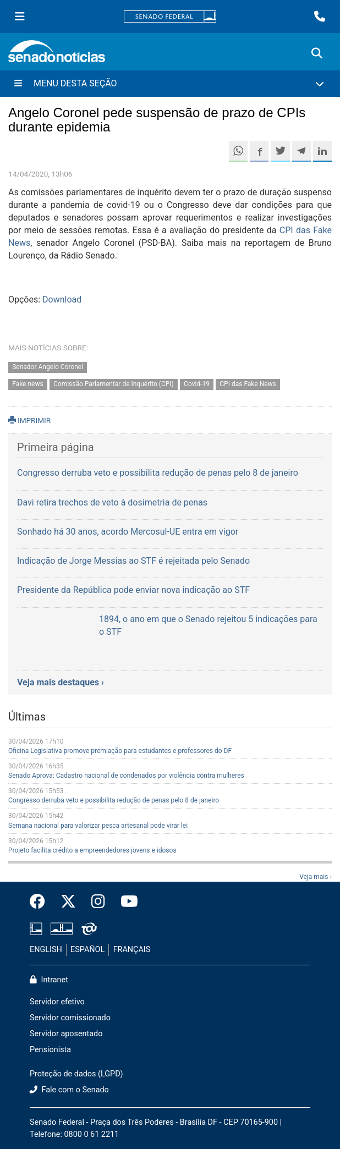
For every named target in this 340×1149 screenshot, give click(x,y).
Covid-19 (197, 384)
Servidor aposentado (66, 1033)
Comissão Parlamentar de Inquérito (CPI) (113, 384)
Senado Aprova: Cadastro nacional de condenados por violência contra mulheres (126, 775)
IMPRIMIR (29, 420)
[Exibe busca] (317, 53)
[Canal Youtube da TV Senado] (125, 902)
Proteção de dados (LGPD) (76, 1074)
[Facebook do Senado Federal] (41, 902)
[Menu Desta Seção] (170, 83)
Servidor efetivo (57, 1002)
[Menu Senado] (20, 16)
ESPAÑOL (87, 949)
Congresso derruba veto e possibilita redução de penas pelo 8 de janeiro (113, 800)
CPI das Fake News (248, 384)
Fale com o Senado (69, 1090)
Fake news (27, 384)
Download (61, 299)
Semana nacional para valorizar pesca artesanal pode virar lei (98, 825)
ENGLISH (46, 949)
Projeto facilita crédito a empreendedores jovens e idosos (92, 850)
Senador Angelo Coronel (47, 367)
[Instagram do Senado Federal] (98, 902)
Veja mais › (315, 877)
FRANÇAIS (132, 949)
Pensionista (50, 1049)
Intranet (49, 980)
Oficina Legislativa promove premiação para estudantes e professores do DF (120, 751)
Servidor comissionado (70, 1017)
